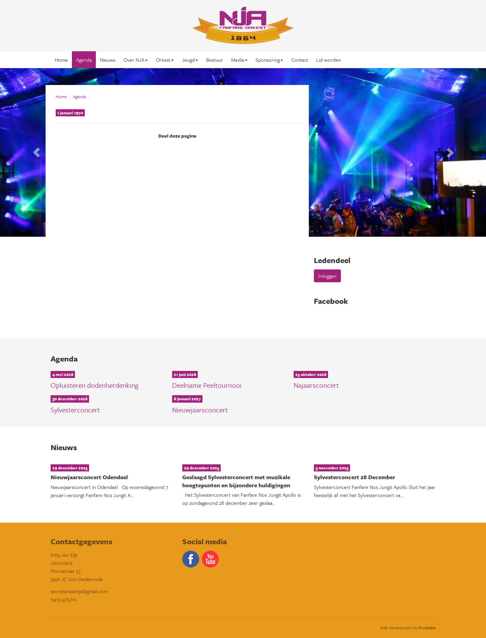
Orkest (165, 59)
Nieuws (107, 59)
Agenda (84, 59)
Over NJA (136, 59)
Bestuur (214, 59)
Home (61, 59)
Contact (299, 59)
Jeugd (190, 59)
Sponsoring (269, 59)
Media (239, 59)
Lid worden (328, 59)
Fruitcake (427, 628)
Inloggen (327, 276)
